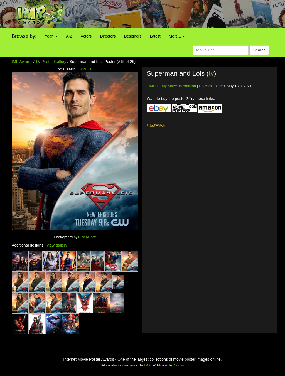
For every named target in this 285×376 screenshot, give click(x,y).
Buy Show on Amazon (178, 86)
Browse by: (24, 36)
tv (211, 73)
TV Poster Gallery (51, 61)
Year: (51, 36)
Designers (132, 36)
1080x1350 (84, 69)
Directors (108, 36)
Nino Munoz (87, 237)
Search (259, 50)
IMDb (153, 86)
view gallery (57, 245)
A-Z (69, 36)
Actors (86, 36)
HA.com (205, 86)
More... (177, 36)
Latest (155, 36)
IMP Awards (22, 61)
